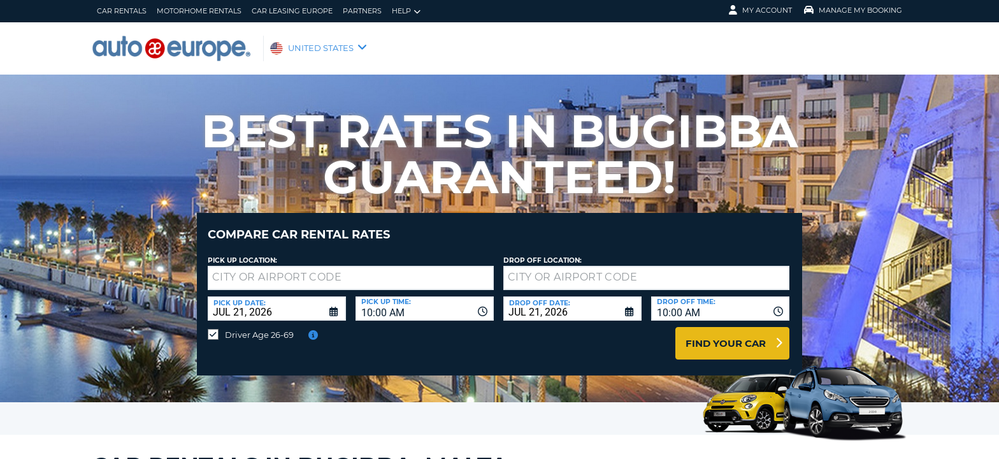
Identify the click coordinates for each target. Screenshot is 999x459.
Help (406, 11)
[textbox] (351, 268)
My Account (760, 10)
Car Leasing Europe (292, 10)
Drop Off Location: (542, 251)
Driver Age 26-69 (259, 325)
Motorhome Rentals (199, 10)
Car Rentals (122, 10)
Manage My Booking (853, 10)
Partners (362, 10)
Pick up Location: (242, 251)
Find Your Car (726, 334)
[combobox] (424, 299)
